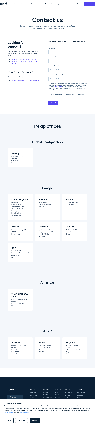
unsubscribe (58, 87)
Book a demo (89, 4)
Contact (79, 4)
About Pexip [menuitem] (57, 393)
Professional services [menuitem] (33, 396)
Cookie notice (8, 412)
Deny (9, 420)
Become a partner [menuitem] (46, 393)
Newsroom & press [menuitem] (81, 396)
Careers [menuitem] (57, 397)
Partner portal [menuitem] (47, 397)
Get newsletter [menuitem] (81, 392)
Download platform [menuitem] (67, 396)
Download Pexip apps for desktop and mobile (24, 62)
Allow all (35, 420)
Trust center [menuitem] (33, 392)
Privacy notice (24, 412)
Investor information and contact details (25, 80)
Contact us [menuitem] (80, 389)
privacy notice (65, 90)
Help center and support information (24, 59)
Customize (21, 420)
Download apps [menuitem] (68, 392)
